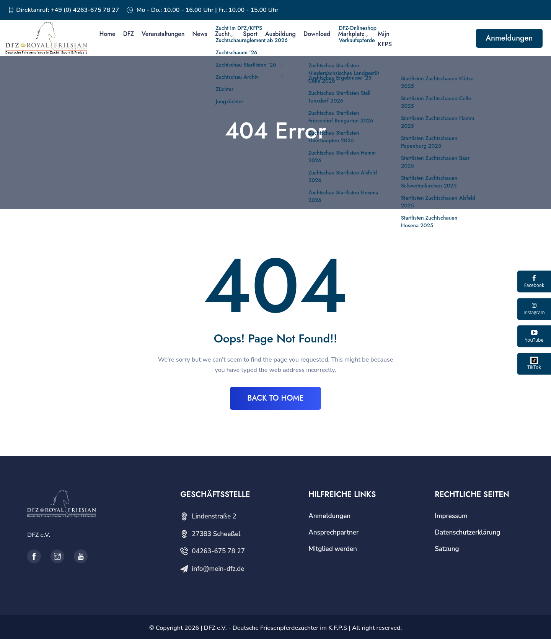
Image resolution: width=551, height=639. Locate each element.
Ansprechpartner (333, 532)
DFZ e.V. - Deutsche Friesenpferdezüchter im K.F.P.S (275, 628)
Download (317, 33)
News (199, 33)
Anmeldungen (509, 38)
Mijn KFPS (385, 39)
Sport (250, 33)
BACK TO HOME (275, 398)
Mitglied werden (332, 548)
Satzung (447, 548)
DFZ (128, 33)
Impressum (451, 516)
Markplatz (351, 33)
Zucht (222, 33)
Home (107, 33)
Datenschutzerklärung (467, 532)
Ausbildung (280, 33)
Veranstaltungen (163, 33)
